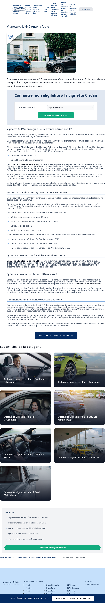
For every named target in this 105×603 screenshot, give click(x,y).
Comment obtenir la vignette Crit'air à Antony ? (26, 539)
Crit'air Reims (51, 591)
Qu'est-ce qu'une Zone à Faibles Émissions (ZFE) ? (27, 528)
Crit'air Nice (71, 591)
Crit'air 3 (28, 591)
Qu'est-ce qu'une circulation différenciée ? (24, 533)
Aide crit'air (86, 9)
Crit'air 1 (28, 585)
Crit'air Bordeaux (73, 588)
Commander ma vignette (56, 115)
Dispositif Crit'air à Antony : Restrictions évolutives (27, 523)
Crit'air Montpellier (52, 585)
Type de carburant (26, 107)
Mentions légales (93, 584)
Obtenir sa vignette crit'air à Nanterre (78, 457)
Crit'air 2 (28, 588)
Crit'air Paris (50, 588)
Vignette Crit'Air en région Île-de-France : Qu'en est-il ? (28, 517)
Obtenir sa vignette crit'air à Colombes (79, 381)
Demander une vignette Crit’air (52, 547)
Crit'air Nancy (71, 585)
